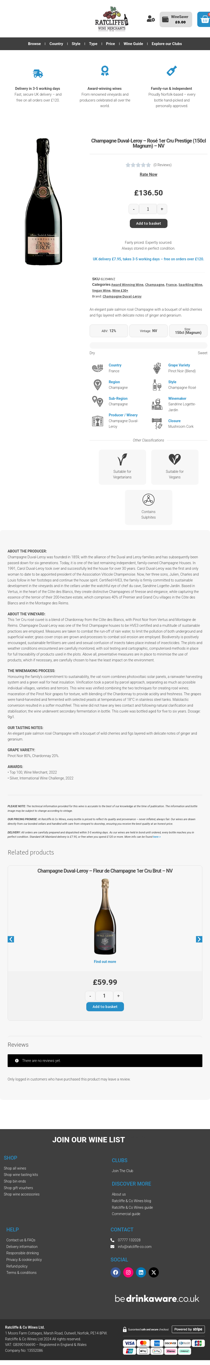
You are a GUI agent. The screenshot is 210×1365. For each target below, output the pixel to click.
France (171, 284)
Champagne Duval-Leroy (122, 296)
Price (110, 43)
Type (93, 43)
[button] (11, 939)
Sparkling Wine (190, 284)
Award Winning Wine (127, 284)
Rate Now (148, 174)
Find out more (105, 962)
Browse (34, 43)
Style (76, 43)
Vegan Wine (101, 290)
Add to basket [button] (105, 1006)
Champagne (154, 284)
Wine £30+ (120, 290)
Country (56, 43)
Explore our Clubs (167, 43)
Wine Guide (133, 43)
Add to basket (148, 223)
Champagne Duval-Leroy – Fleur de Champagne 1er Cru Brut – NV (104, 871)
